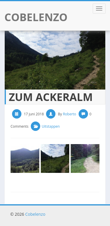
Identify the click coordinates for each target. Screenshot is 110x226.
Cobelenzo (35, 214)
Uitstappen (51, 126)
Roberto (69, 114)
